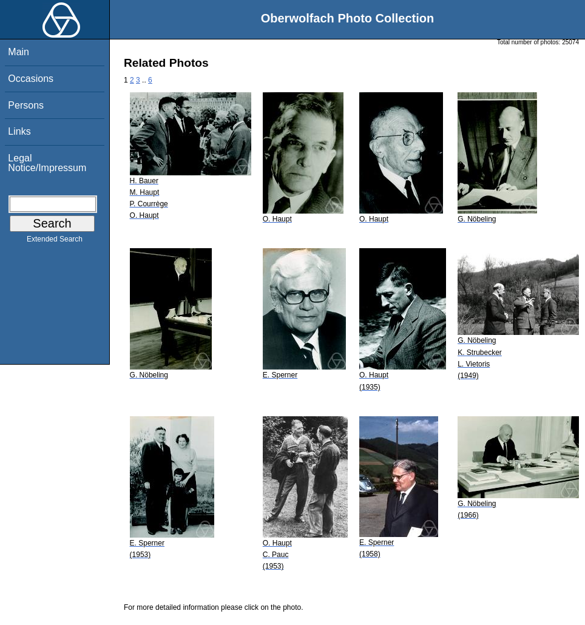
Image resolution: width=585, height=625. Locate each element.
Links (19, 131)
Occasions (30, 78)
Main (18, 52)
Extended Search (55, 241)
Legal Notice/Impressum (47, 163)
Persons (26, 105)
